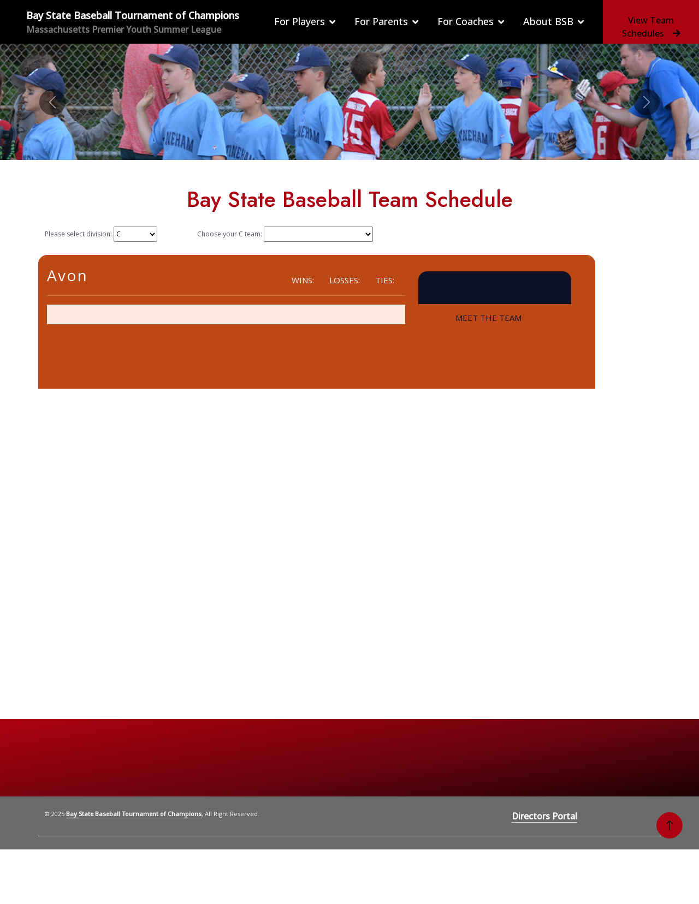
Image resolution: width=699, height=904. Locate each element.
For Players (299, 21)
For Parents (381, 21)
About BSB (548, 21)
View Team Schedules (651, 26)
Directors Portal (544, 816)
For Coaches (465, 21)
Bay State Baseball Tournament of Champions (134, 814)
